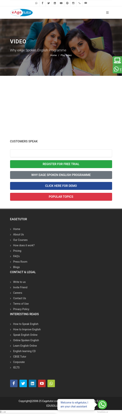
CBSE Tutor (19, 356)
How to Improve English (27, 329)
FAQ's (16, 256)
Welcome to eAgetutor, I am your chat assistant (74, 404)
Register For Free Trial (61, 164)
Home (53, 55)
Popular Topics (61, 196)
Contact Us (19, 298)
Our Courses (20, 239)
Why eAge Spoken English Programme (61, 175)
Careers (17, 292)
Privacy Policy (21, 309)
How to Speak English (25, 323)
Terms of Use (21, 303)
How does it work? (24, 245)
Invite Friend (20, 287)
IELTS (16, 367)
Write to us (19, 281)
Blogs (16, 267)
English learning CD (24, 351)
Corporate (19, 362)
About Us (18, 234)
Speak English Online (25, 334)
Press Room (20, 261)
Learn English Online (25, 345)
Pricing (17, 250)
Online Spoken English (26, 340)
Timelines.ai (102, 412)
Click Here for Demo (61, 186)
